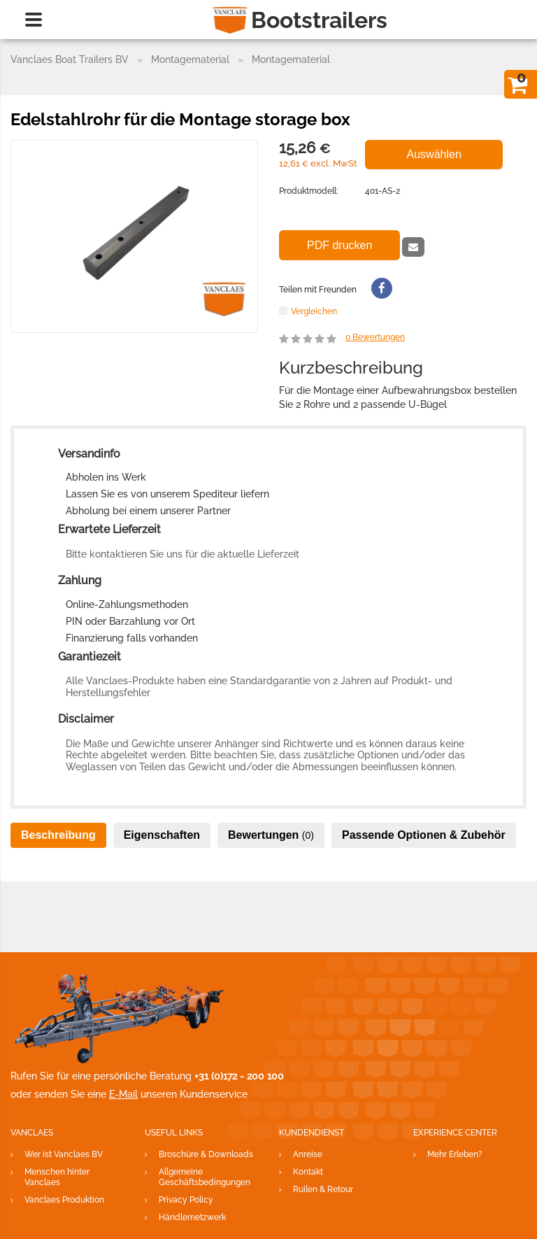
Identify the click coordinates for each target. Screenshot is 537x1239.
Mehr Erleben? (454, 1154)
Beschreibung (58, 835)
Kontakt (308, 1172)
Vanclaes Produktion (64, 1200)
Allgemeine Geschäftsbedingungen (204, 1177)
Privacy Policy (186, 1200)
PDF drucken (339, 245)
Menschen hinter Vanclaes (57, 1177)
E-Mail (123, 1094)
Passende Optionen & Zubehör (424, 835)
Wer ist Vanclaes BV (63, 1154)
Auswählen (434, 154)
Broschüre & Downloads (206, 1154)
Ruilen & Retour (323, 1189)
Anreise (307, 1154)
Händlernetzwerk (192, 1217)
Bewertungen (375, 337)
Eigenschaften (162, 835)
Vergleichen (314, 311)
